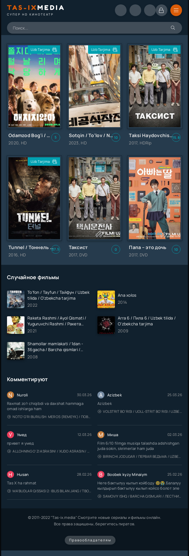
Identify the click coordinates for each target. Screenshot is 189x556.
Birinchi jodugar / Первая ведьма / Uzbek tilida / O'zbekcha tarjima (140, 456)
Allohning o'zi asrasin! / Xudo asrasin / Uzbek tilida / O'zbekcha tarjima (49, 451)
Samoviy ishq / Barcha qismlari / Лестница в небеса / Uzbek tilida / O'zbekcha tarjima (140, 496)
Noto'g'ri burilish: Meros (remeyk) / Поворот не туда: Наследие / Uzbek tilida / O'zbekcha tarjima (49, 416)
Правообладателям (90, 540)
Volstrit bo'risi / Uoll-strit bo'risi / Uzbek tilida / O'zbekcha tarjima (140, 411)
